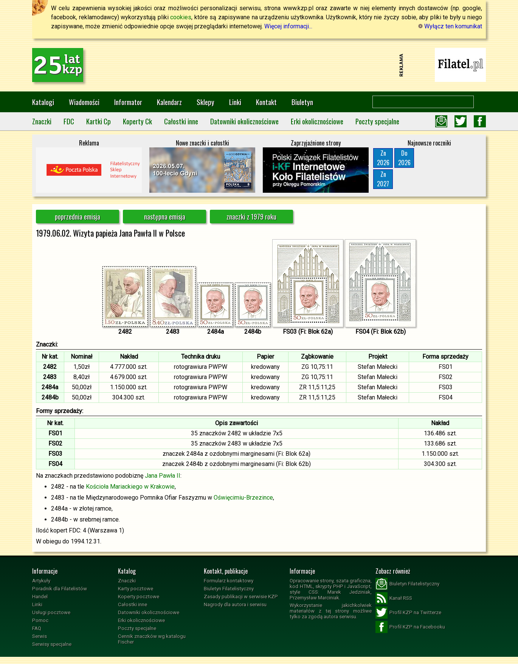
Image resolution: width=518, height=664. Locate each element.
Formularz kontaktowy (228, 581)
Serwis (39, 636)
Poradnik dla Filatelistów (59, 588)
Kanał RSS (393, 598)
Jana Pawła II (162, 475)
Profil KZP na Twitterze (408, 613)
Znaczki (41, 121)
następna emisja (164, 216)
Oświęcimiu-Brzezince (243, 497)
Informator (128, 102)
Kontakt (266, 102)
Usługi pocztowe (51, 612)
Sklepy (205, 102)
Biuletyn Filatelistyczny (229, 588)
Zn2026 (383, 158)
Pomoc (40, 620)
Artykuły (41, 581)
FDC (69, 121)
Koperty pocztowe (138, 596)
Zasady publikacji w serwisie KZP (241, 596)
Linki (235, 102)
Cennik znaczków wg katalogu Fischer (152, 639)
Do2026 (404, 158)
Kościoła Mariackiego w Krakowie (130, 486)
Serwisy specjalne (51, 644)
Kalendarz (169, 102)
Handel (40, 596)
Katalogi (43, 102)
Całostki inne (181, 121)
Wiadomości (84, 102)
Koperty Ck (137, 121)
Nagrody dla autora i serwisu (235, 604)
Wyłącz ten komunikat (450, 26)
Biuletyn (302, 102)
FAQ (36, 628)
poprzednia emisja (77, 216)
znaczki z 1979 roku (251, 216)
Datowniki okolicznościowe (244, 121)
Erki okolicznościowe (317, 121)
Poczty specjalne (377, 121)
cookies (180, 17)
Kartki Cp (98, 121)
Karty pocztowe (135, 588)
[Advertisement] (259, 65)
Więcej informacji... (288, 26)
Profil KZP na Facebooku (410, 627)
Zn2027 (383, 179)
